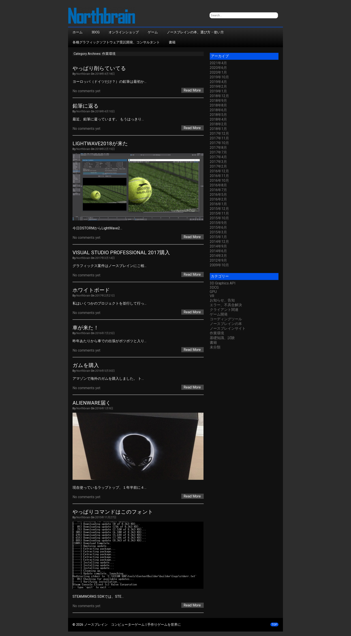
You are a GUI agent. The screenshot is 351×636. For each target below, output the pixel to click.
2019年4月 (218, 82)
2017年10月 (219, 143)
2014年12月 (219, 241)
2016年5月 (218, 194)
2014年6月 (218, 251)
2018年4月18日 (105, 73)
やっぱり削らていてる (99, 68)
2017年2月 (218, 166)
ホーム (78, 32)
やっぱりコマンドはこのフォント (113, 512)
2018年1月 (218, 129)
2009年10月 (219, 265)
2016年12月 (219, 171)
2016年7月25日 (105, 333)
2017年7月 (218, 152)
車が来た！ (86, 328)
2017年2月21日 (105, 295)
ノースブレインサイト (228, 328)
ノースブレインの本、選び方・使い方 (195, 32)
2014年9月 (218, 246)
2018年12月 (219, 96)
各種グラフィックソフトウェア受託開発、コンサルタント (116, 42)
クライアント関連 (224, 309)
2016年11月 (219, 176)
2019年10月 (219, 77)
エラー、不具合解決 (226, 305)
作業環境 (217, 333)
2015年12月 (219, 209)
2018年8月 (218, 105)
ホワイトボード (91, 290)
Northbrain (83, 73)
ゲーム (153, 32)
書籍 (172, 42)
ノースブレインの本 (226, 324)
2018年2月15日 (105, 149)
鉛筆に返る (86, 106)
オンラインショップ (124, 32)
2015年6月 (218, 227)
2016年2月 (218, 199)
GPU (213, 292)
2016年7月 (218, 190)
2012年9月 (218, 260)
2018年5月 (218, 115)
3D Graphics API (222, 283)
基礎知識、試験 (222, 338)
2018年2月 (218, 124)
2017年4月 (218, 157)
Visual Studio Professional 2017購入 (121, 253)
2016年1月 (218, 204)
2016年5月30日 (105, 370)
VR (212, 296)
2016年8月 (218, 185)
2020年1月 (218, 72)
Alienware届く (92, 403)
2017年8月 (218, 147)
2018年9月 (218, 100)
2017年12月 (219, 133)
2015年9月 (218, 223)
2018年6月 (218, 110)
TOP (274, 624)
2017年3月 (218, 162)
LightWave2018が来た (100, 144)
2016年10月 (219, 180)
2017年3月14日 (105, 258)
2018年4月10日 (105, 111)
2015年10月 (219, 218)
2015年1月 (218, 237)
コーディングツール (226, 319)
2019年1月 (218, 91)
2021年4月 (218, 63)
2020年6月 (218, 68)
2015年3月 (218, 232)
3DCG (96, 32)
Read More (192, 90)
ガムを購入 (86, 365)
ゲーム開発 (219, 314)
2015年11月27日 (105, 517)
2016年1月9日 (104, 408)
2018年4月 (218, 119)
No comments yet (86, 91)
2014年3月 (218, 256)
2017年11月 (219, 138)
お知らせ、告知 (222, 300)
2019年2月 (218, 86)
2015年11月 (219, 213)
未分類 (215, 347)
